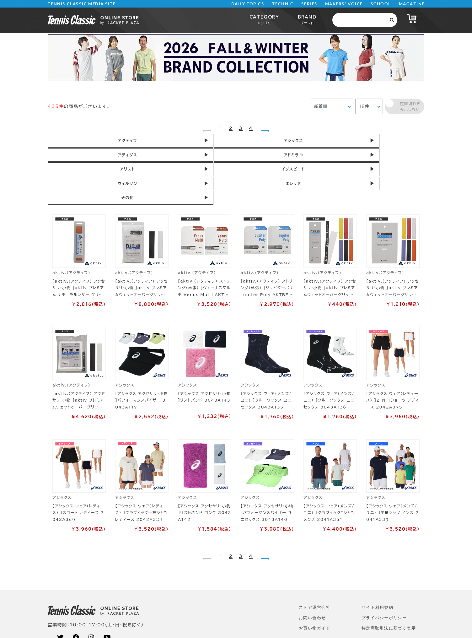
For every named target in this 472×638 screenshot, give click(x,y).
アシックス (157, 141)
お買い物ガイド (314, 590)
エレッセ (233, 158)
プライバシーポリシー (384, 580)
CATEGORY (264, 19)
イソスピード (82, 158)
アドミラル (308, 141)
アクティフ (82, 141)
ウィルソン (157, 158)
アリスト (383, 141)
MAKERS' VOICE (344, 4)
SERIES (309, 4)
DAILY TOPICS (247, 4)
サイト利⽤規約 (377, 569)
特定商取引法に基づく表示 (389, 590)
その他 (308, 158)
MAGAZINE (411, 4)
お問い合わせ (312, 580)
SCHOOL (381, 4)
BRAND (307, 19)
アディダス (233, 141)
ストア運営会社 (314, 569)
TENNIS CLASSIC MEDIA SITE (82, 4)
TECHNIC (282, 4)
